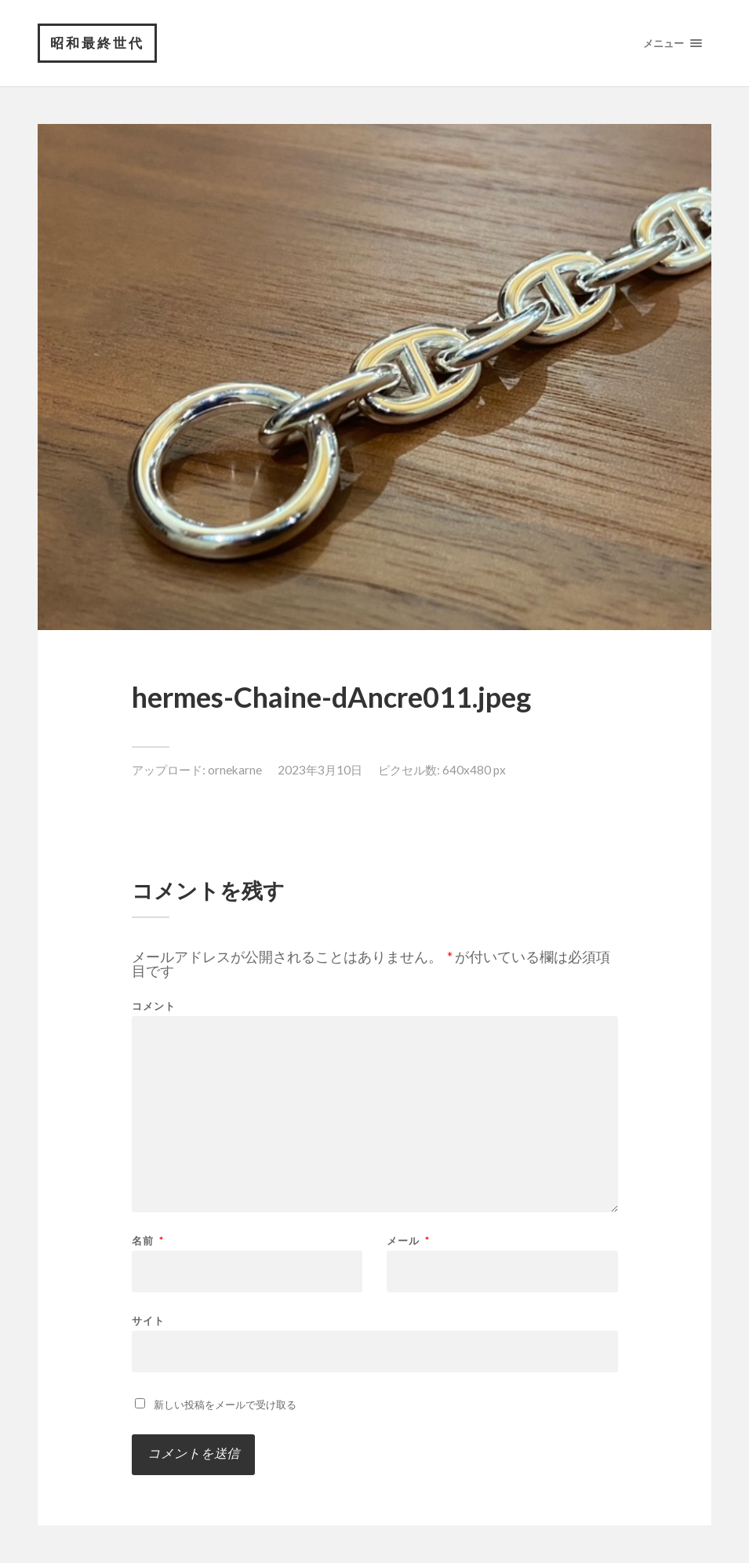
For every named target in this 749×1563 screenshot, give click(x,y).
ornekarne (235, 770)
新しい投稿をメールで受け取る (225, 1404)
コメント (154, 1006)
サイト (148, 1320)
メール (408, 1241)
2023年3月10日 (320, 770)
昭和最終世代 (97, 43)
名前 (148, 1241)
